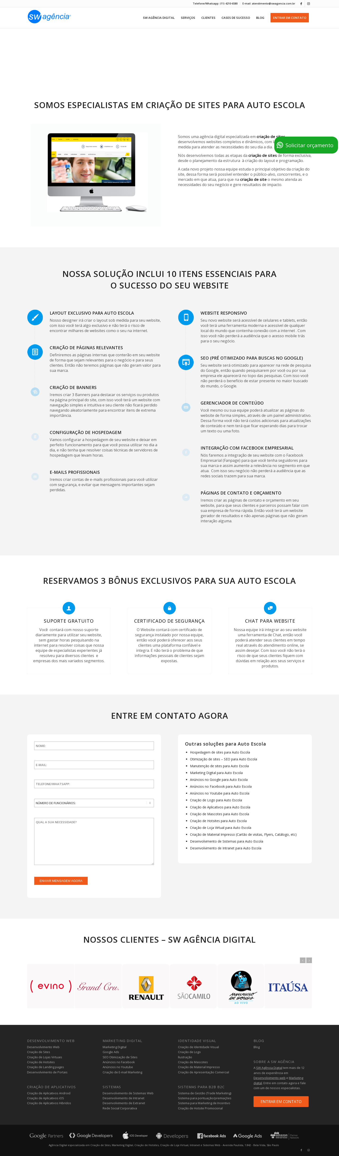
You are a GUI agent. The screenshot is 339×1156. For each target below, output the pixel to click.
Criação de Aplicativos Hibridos (49, 1103)
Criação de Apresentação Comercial (203, 1072)
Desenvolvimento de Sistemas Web (128, 1093)
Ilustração (185, 1057)
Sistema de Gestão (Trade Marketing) (204, 1093)
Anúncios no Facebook (119, 1062)
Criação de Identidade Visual (198, 1047)
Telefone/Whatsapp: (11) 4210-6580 (215, 3)
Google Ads (111, 1052)
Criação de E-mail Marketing (122, 1072)
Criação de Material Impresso (199, 1067)
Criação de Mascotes (193, 1062)
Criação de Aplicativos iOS (45, 1098)
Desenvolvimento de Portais (47, 1072)
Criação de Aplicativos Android (48, 1093)
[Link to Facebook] (301, 3)
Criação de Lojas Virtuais (44, 1057)
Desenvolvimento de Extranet (124, 1103)
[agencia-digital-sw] (49, 17)
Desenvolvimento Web (43, 1047)
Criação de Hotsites (41, 1062)
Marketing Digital (114, 1047)
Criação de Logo (189, 1052)
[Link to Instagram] (308, 3)
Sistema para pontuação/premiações (204, 1098)
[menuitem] (215, 3)
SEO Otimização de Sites (120, 1057)
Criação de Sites (38, 1052)
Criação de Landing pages (45, 1067)
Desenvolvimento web (270, 1078)
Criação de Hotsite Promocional (200, 1108)
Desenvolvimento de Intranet (123, 1098)
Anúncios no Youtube (118, 1067)
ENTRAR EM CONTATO (281, 1101)
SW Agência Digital (269, 1068)
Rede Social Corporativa (120, 1108)
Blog (257, 1047)
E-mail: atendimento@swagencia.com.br (268, 3)
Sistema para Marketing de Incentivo (204, 1103)
